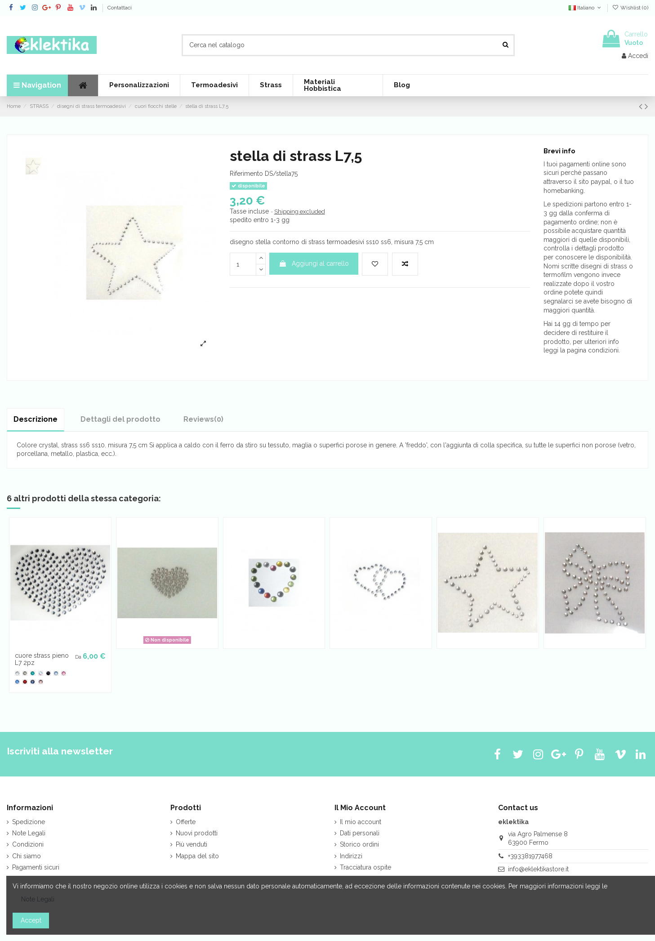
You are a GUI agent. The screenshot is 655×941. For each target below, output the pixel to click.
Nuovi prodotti (197, 833)
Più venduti (191, 844)
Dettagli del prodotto (120, 419)
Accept (31, 920)
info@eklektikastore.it (538, 869)
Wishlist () (630, 7)
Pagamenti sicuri (35, 867)
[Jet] (48, 673)
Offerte (186, 821)
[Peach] (40, 681)
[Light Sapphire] (55, 673)
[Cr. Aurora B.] (40, 673)
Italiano (585, 7)
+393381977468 (530, 856)
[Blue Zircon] (32, 673)
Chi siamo (26, 856)
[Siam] (24, 681)
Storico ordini (359, 844)
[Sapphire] (17, 681)
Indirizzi (351, 856)
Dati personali (359, 833)
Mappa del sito (197, 856)
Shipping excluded (299, 211)
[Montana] (32, 681)
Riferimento (246, 173)
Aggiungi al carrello (314, 263)
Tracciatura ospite (365, 867)
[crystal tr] (17, 673)
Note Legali (28, 833)
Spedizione (28, 821)
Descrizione (35, 419)
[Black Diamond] (24, 673)
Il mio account (360, 821)
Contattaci (119, 7)
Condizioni (28, 844)
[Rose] (63, 673)
